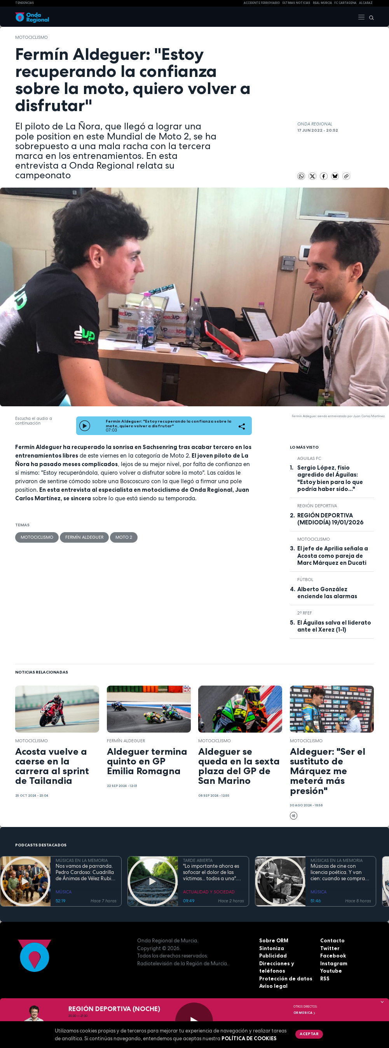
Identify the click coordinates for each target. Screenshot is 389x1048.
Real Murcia (322, 3)
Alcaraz (366, 3)
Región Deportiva (317, 505)
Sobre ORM (273, 940)
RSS (325, 978)
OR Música (304, 1013)
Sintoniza (271, 948)
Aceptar (309, 1033)
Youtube (331, 971)
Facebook (333, 955)
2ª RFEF (304, 613)
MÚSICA (64, 892)
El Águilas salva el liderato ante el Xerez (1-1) (334, 626)
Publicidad (273, 955)
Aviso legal (273, 986)
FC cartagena (345, 3)
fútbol (305, 579)
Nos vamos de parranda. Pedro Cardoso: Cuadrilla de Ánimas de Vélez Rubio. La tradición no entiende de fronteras (85, 872)
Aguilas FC (309, 458)
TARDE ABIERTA (198, 860)
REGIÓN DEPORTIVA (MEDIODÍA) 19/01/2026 (330, 519)
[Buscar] (369, 16)
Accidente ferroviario (262, 3)
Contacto (332, 940)
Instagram (333, 963)
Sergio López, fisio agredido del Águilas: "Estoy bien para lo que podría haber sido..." (330, 478)
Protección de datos (285, 978)
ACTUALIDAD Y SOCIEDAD (209, 892)
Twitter (330, 948)
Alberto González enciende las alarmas (327, 593)
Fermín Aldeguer (84, 537)
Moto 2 (123, 537)
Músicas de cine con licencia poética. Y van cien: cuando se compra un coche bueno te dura (338, 872)
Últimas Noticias (296, 3)
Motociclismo (31, 37)
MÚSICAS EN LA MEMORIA (82, 860)
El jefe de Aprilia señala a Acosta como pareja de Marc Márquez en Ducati (332, 555)
